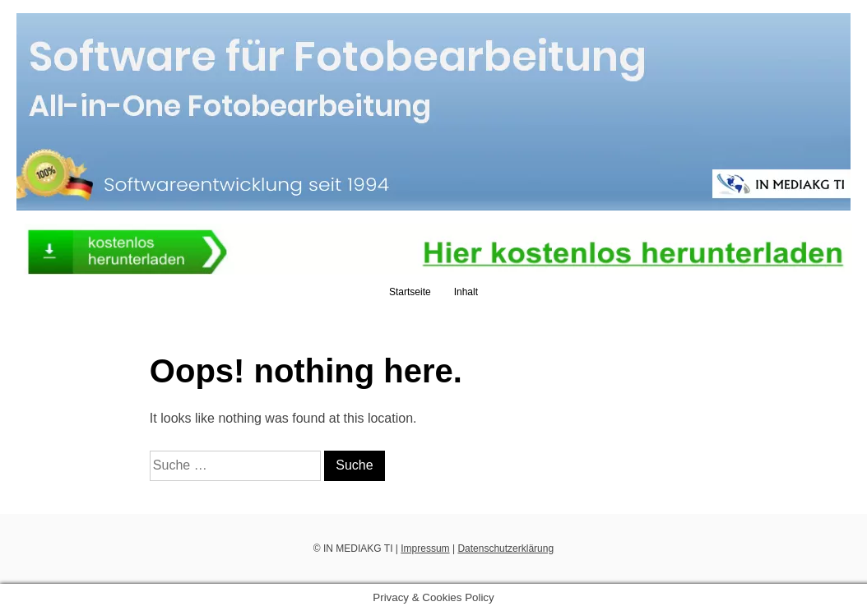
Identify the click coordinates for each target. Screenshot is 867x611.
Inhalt (466, 292)
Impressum (425, 548)
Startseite (410, 292)
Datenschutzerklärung (505, 548)
